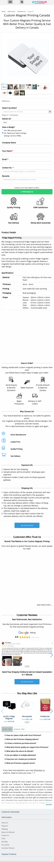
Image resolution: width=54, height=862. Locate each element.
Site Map (5, 842)
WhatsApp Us (27, 192)
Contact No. (8, 167)
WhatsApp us (39, 770)
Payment (5, 826)
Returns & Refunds (8, 832)
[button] (2, 655)
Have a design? (8, 127)
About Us (5, 823)
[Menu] (10, 2)
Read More (49, 804)
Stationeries (21, 11)
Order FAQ (7, 729)
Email (5, 159)
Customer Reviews (8, 848)
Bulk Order (11, 11)
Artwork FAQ (19, 729)
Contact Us (5, 835)
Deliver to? (6, 119)
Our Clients (5, 845)
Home (3, 11)
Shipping (5, 829)
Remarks (5, 176)
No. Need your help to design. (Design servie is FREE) (14, 134)
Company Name (9, 142)
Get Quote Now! (27, 525)
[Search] (21, 2)
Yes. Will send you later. (12, 130)
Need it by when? (9, 108)
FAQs (3, 838)
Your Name (7, 151)
